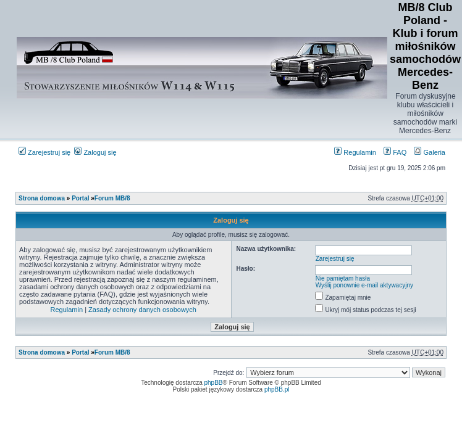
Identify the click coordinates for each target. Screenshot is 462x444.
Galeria (429, 152)
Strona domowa (42, 198)
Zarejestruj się (44, 152)
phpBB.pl (277, 389)
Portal (80, 198)
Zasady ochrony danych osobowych (142, 309)
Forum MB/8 (112, 198)
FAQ (395, 152)
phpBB (213, 382)
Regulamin (355, 152)
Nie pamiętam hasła (343, 278)
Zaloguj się (95, 152)
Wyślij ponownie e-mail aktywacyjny (364, 285)
